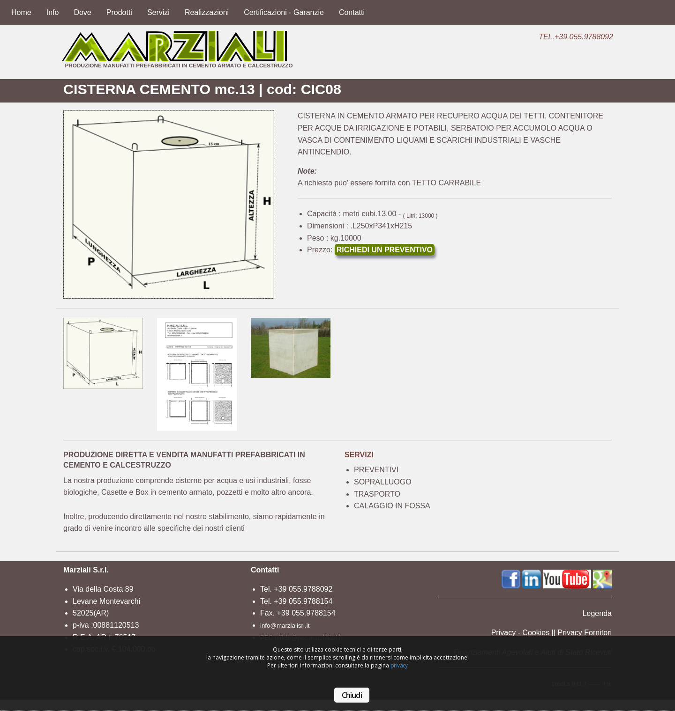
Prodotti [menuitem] (119, 12)
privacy (399, 665)
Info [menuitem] (52, 12)
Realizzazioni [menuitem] (207, 12)
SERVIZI (359, 455)
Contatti (265, 570)
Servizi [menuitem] (158, 12)
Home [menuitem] (21, 12)
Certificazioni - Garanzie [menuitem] (284, 12)
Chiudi (352, 695)
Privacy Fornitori (584, 633)
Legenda (597, 613)
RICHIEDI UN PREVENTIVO (385, 250)
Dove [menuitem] (82, 12)
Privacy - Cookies (520, 633)
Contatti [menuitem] (352, 12)
